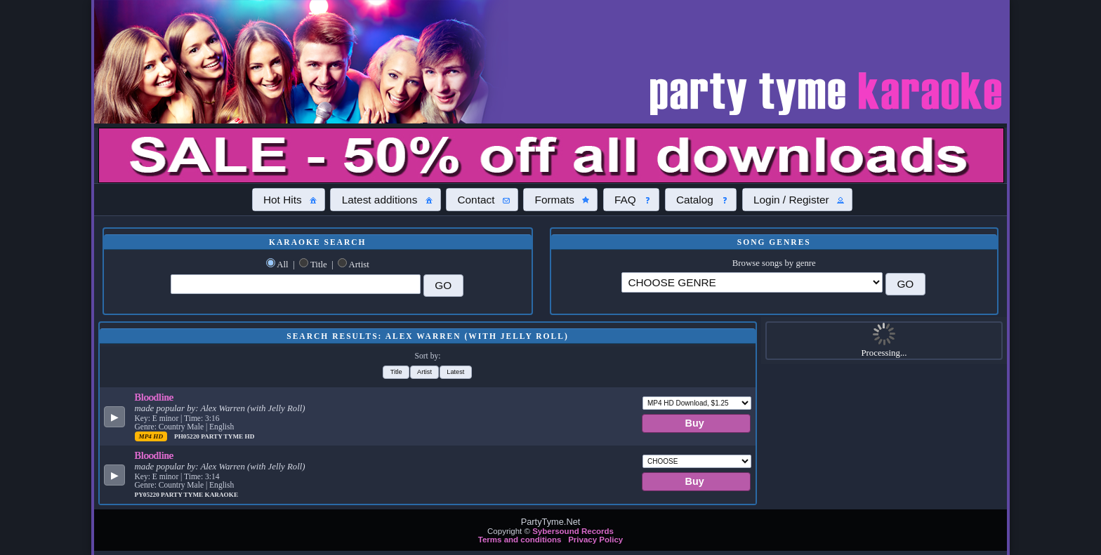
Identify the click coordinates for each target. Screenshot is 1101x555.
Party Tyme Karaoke (199, 494)
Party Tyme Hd (227, 436)
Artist (359, 264)
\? (752, 282)
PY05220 (148, 494)
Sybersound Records (573, 531)
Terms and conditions (520, 539)
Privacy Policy (595, 539)
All (282, 264)
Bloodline (154, 397)
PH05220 (187, 436)
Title (318, 264)
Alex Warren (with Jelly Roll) (252, 408)
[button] (288, 199)
